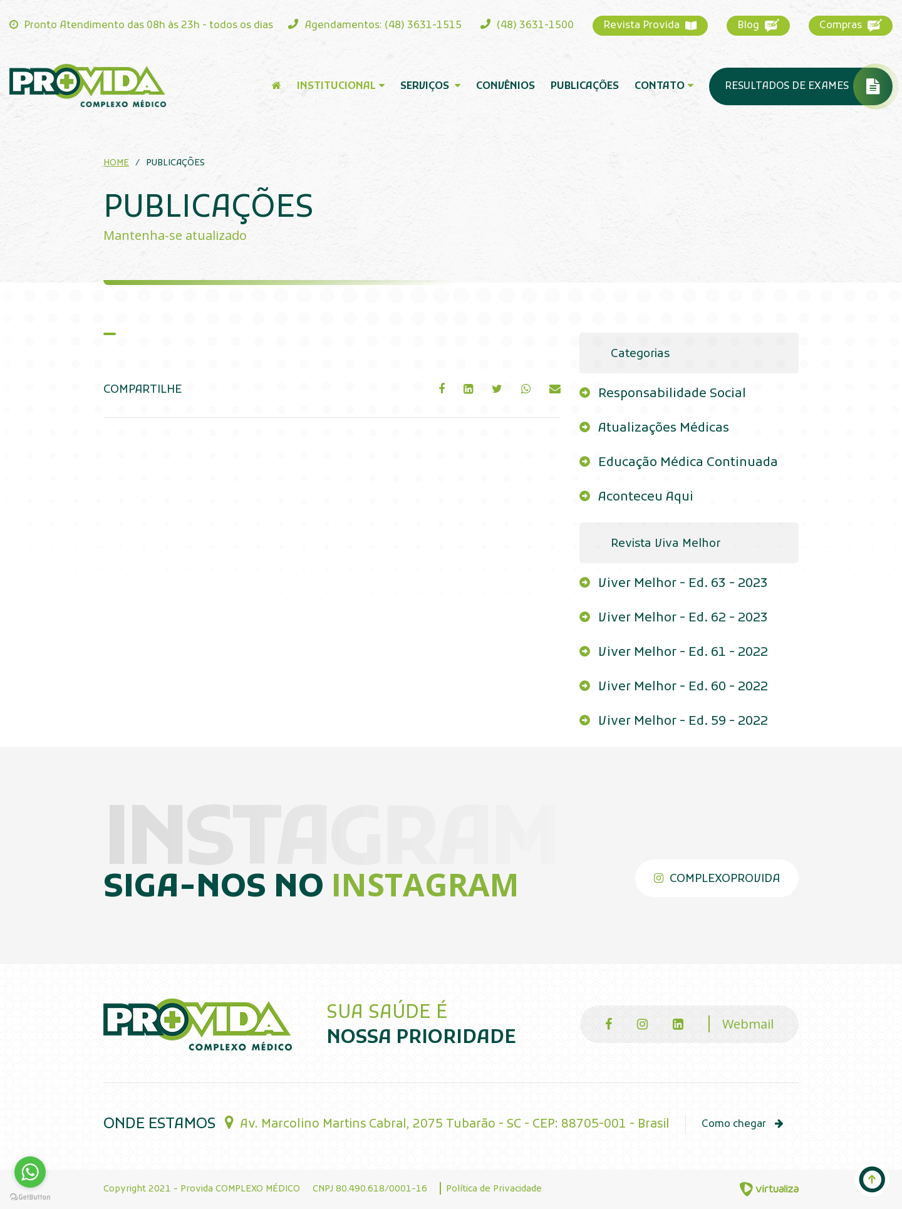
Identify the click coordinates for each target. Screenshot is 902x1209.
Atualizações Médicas (663, 428)
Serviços (430, 86)
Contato (664, 86)
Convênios (505, 86)
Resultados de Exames (809, 86)
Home (116, 163)
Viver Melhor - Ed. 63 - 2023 (683, 584)
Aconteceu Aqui (645, 497)
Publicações (585, 86)
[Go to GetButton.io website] (30, 1196)
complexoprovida (717, 879)
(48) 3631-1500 (527, 25)
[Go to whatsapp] (30, 1172)
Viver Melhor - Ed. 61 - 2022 (683, 653)
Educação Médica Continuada (688, 463)
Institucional (341, 86)
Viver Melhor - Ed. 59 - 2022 (683, 721)
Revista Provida (650, 25)
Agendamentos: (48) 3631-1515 (375, 25)
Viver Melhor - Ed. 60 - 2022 (683, 687)
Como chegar (743, 1124)
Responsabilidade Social (672, 394)
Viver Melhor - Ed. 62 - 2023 (683, 618)
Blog (758, 25)
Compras (850, 25)
